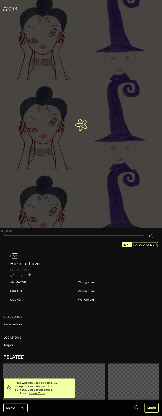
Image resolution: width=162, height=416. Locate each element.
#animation (12, 324)
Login (151, 408)
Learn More (37, 393)
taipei (8, 345)
